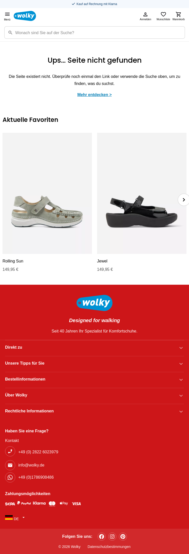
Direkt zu (13, 347)
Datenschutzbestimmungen (109, 547)
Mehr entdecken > (94, 95)
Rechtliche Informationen (29, 411)
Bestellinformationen (25, 379)
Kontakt (12, 440)
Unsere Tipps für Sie (24, 363)
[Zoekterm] (100, 32)
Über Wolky (16, 395)
